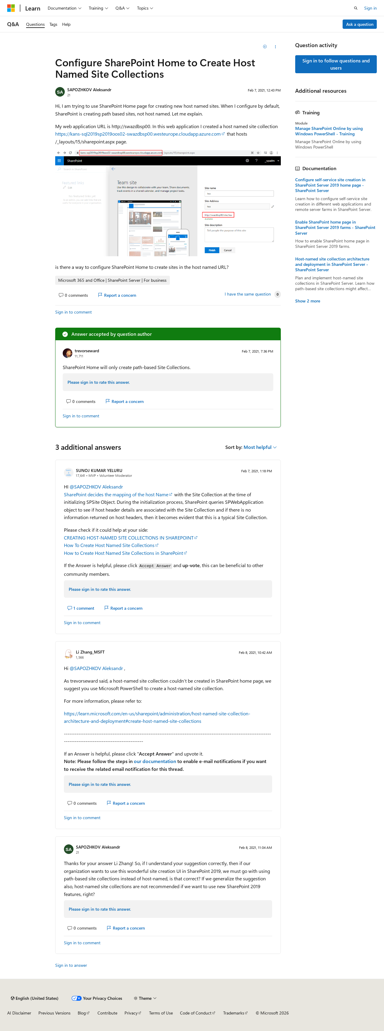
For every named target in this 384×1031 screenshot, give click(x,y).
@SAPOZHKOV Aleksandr (96, 486)
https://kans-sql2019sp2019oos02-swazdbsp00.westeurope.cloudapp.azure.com (138, 134)
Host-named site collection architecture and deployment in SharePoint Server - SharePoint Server (332, 264)
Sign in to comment (73, 312)
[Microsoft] (11, 8)
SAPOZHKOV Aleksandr (89, 89)
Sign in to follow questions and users (336, 64)
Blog (82, 1013)
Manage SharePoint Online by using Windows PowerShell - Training (329, 131)
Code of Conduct (196, 1013)
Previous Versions (54, 1013)
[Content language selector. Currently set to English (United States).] (34, 998)
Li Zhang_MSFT (90, 652)
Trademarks (233, 1013)
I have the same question (248, 294)
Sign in (370, 8)
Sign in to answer (71, 965)
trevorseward (87, 350)
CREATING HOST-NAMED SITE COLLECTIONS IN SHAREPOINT (129, 537)
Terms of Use (161, 1013)
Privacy (131, 1013)
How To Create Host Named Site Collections (109, 545)
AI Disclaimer (19, 1013)
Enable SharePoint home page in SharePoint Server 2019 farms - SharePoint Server (335, 227)
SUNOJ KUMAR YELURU (99, 470)
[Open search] (356, 8)
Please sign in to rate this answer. (99, 382)
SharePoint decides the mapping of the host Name (116, 494)
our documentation (155, 761)
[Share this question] (275, 47)
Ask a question (360, 24)
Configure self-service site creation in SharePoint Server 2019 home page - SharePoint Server (330, 185)
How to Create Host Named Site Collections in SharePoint (123, 553)
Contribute (107, 1013)
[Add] (265, 47)
